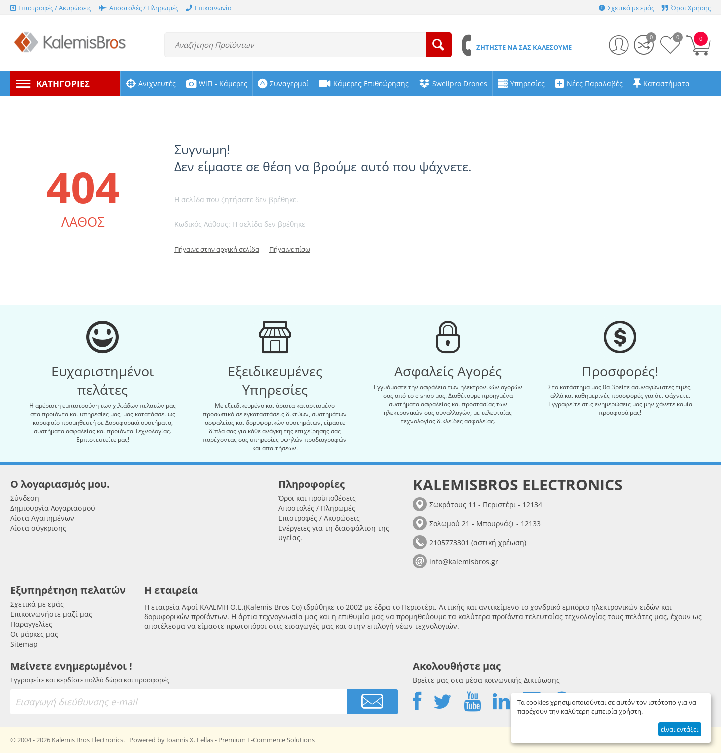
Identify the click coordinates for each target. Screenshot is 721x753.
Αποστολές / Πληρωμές (316, 508)
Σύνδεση (24, 498)
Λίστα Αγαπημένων (42, 518)
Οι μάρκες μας (34, 634)
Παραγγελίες (31, 624)
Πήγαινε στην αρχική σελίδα (216, 249)
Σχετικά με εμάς (37, 604)
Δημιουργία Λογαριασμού (52, 508)
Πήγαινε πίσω (289, 249)
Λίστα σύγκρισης (38, 528)
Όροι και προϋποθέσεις (317, 498)
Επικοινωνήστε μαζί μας (51, 614)
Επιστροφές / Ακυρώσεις (319, 518)
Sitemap (24, 644)
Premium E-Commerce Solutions (266, 739)
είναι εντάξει (679, 729)
